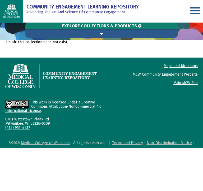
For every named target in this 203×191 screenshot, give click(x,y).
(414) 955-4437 (17, 127)
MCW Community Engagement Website (165, 74)
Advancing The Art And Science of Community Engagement (82, 9)
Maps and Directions (181, 66)
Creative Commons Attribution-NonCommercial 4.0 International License (53, 106)
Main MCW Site (185, 83)
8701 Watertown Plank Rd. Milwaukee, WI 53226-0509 (27, 121)
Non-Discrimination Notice (169, 143)
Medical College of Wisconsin (45, 143)
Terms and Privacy (127, 143)
